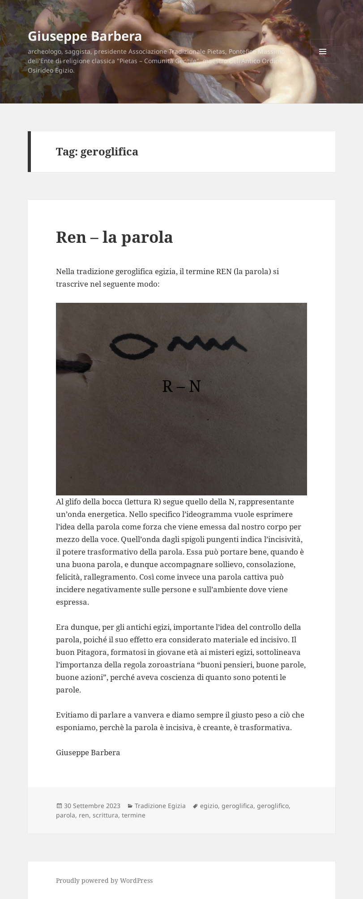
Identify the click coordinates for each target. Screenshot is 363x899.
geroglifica (237, 805)
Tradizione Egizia (160, 805)
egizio (209, 805)
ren (84, 815)
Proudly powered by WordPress (104, 880)
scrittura (105, 815)
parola (65, 815)
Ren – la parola (114, 236)
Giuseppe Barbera (85, 35)
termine (133, 815)
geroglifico (273, 805)
